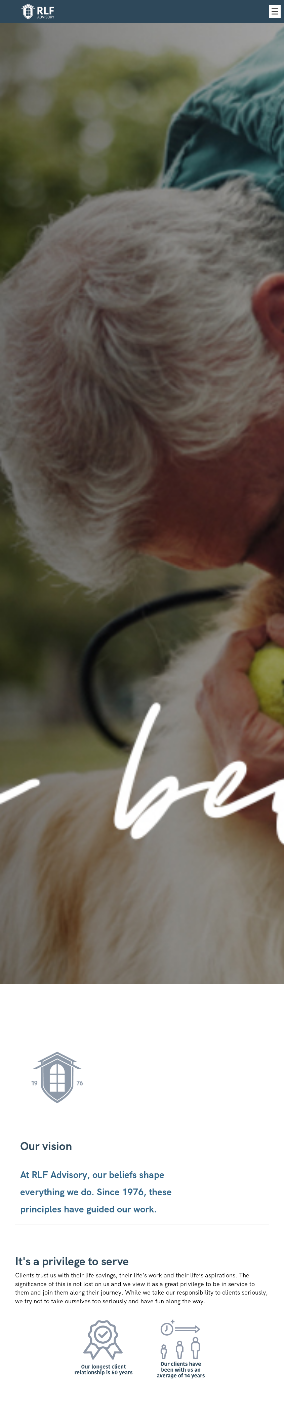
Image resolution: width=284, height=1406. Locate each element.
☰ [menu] (275, 11)
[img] (142, 492)
